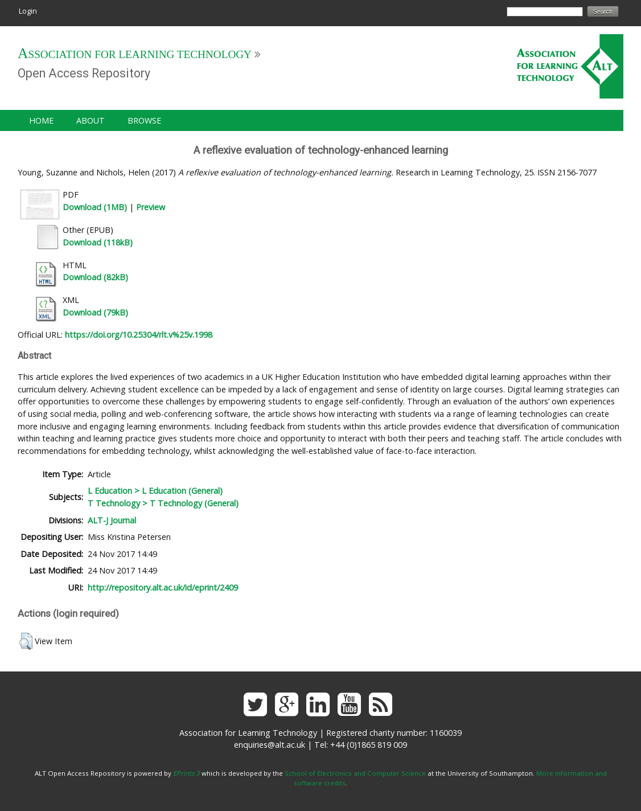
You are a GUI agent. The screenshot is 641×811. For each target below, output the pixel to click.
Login (28, 11)
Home (41, 120)
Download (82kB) (95, 277)
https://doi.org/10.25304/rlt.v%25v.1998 (138, 334)
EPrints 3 (186, 773)
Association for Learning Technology (135, 54)
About (90, 120)
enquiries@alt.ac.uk (269, 744)
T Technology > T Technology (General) (163, 503)
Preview (150, 207)
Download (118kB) (98, 242)
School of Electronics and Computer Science (355, 773)
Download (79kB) (95, 312)
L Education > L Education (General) (155, 490)
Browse (144, 120)
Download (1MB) (95, 207)
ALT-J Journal (112, 520)
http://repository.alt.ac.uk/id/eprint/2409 (163, 587)
